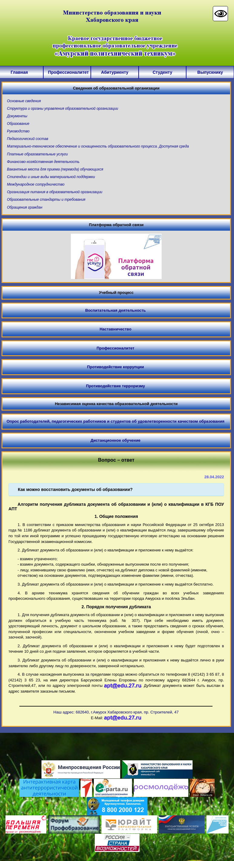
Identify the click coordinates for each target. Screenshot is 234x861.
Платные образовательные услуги (37, 154)
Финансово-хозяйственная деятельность (43, 162)
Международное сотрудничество (35, 184)
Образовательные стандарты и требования (46, 199)
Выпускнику (210, 72)
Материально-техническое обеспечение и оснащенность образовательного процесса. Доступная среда (98, 146)
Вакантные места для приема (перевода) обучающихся (55, 169)
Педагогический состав (27, 139)
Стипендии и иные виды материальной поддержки (51, 177)
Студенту (162, 72)
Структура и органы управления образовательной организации (62, 108)
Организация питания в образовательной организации (54, 192)
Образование (18, 124)
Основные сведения (24, 101)
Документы (17, 116)
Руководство (18, 131)
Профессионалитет (67, 72)
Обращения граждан (24, 207)
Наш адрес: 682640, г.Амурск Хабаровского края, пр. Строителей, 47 (116, 712)
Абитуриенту (114, 72)
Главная (19, 72)
